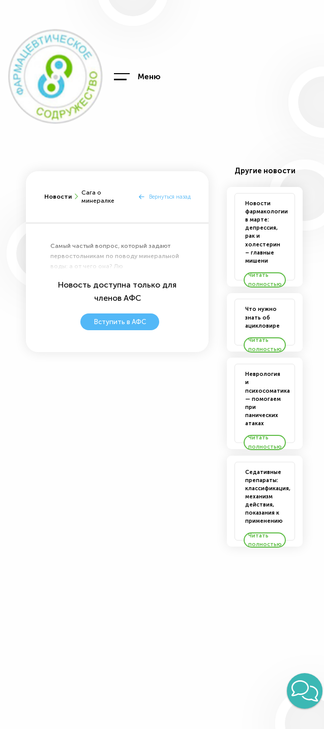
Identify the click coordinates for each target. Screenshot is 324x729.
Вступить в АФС (120, 322)
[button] (304, 691)
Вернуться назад (170, 197)
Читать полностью (265, 280)
